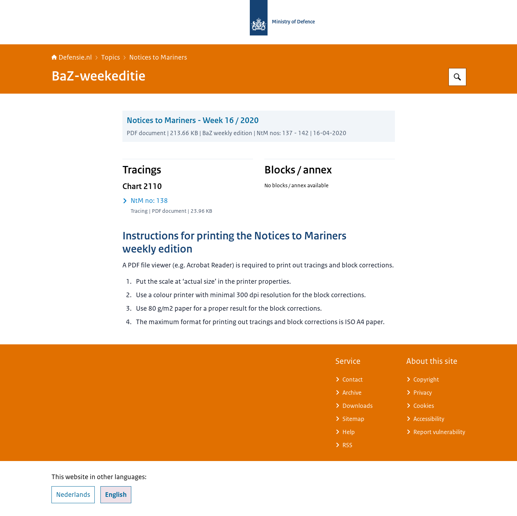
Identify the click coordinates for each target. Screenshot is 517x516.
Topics (110, 57)
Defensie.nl (71, 57)
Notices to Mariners (158, 57)
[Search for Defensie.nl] (457, 76)
